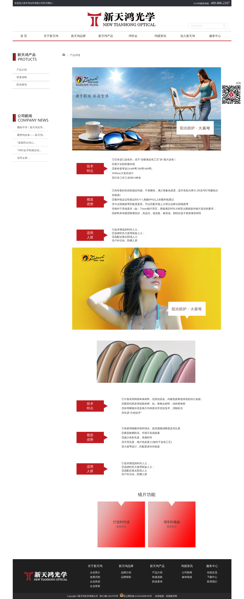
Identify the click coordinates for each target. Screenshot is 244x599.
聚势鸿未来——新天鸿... (31, 135)
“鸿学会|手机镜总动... (29, 150)
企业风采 (95, 581)
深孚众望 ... (23, 158)
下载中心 (212, 577)
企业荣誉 (95, 586)
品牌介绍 (126, 572)
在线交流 (212, 572)
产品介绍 (20, 69)
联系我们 (212, 581)
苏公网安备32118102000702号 (136, 596)
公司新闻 (187, 572)
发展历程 (95, 577)
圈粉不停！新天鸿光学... (31, 127)
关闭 (238, 83)
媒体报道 (187, 577)
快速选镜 (20, 77)
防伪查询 (20, 84)
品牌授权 (126, 577)
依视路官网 (171, 596)
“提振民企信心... (26, 142)
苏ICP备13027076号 (108, 596)
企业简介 (95, 572)
